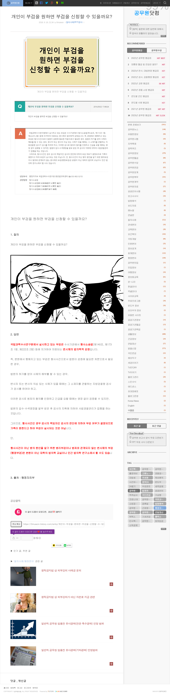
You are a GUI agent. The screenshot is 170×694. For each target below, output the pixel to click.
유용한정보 (147, 134)
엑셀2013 (147, 291)
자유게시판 (107, 3)
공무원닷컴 (13, 3)
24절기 (132, 486)
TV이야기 (147, 372)
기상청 (158, 494)
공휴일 (145, 503)
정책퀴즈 (147, 148)
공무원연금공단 (134, 512)
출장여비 (133, 473)
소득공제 (133, 525)
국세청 (145, 477)
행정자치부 (160, 507)
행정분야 (147, 258)
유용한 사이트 (147, 315)
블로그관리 (147, 377)
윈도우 (158, 481)
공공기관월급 (147, 324)
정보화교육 (147, 277)
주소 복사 (16, 524)
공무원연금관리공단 (147, 499)
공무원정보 (147, 153)
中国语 (147, 410)
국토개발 (147, 238)
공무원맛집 (147, 262)
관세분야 (147, 224)
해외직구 (147, 358)
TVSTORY (147, 367)
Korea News (147, 400)
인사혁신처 (134, 520)
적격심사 (133, 494)
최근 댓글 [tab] (156, 425)
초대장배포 (147, 391)
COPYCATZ (162, 691)
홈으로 (6, 687)
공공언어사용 (147, 191)
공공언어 (159, 490)
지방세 (132, 477)
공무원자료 (147, 186)
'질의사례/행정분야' (23, 561)
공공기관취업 (147, 329)
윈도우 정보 (147, 305)
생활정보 (147, 334)
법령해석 (147, 200)
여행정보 (147, 272)
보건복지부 (134, 469)
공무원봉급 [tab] (137, 50)
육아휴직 (159, 477)
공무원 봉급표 (147, 469)
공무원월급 (147, 158)
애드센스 (147, 386)
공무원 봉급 (134, 507)
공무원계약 (147, 181)
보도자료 (147, 205)
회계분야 (147, 253)
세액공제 (159, 486)
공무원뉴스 (147, 129)
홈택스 (158, 516)
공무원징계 (147, 172)
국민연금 (147, 353)
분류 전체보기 (147, 124)
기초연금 (146, 516)
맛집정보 (147, 267)
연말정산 (126, 3)
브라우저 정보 (147, 310)
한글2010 (147, 286)
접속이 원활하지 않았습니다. (145, 33)
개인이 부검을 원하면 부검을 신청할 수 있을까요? (61, 16)
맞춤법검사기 (117, 3)
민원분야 (147, 243)
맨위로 (35, 687)
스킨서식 (147, 381)
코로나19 (133, 499)
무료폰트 (146, 486)
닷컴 (146, 12)
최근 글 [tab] (137, 425)
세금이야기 (147, 362)
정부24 (145, 481)
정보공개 (147, 248)
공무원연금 (147, 167)
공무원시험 (147, 138)
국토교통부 (160, 499)
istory (51, 691)
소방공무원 (134, 503)
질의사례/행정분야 (74, 22)
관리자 (156, 3)
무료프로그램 (147, 300)
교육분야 (147, 229)
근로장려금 (147, 507)
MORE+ (163, 36)
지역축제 (147, 143)
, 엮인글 (21, 681)
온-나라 (147, 281)
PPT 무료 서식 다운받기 (143, 442)
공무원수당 (135, 3)
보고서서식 (147, 196)
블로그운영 (147, 396)
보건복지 (147, 234)
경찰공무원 (160, 473)
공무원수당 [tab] (156, 50)
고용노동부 (147, 473)
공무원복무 (147, 177)
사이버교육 (147, 296)
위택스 (132, 516)
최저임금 (159, 520)
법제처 (145, 490)
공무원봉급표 (145, 3)
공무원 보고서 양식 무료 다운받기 (147, 437)
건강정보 (147, 338)
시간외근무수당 (134, 481)
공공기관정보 (147, 319)
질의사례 (147, 219)
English (147, 405)
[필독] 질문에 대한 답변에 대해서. (148, 28)
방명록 (13, 687)
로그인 (19, 687)
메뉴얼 (147, 210)
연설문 (147, 215)
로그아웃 (27, 687)
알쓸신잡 (147, 348)
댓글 (13, 681)
